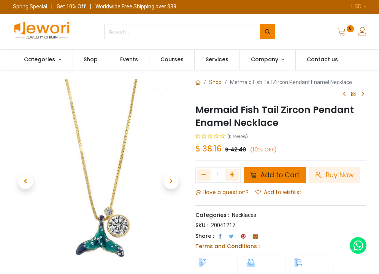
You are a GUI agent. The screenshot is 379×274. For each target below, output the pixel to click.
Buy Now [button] (335, 175)
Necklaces (244, 215)
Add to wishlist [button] (278, 192)
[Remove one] (204, 175)
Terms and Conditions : (227, 246)
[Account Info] (362, 32)
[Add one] (232, 175)
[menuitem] (91, 60)
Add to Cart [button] (275, 175)
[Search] (267, 31)
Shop (215, 82)
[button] (26, 181)
